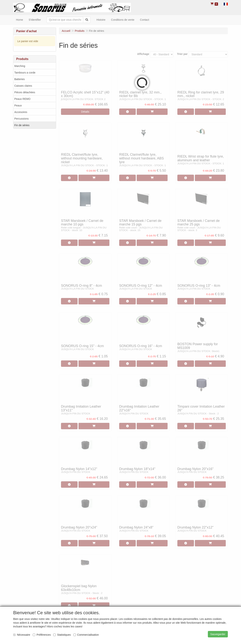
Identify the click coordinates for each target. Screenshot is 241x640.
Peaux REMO (22, 98)
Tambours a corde (24, 72)
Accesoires (20, 112)
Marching (19, 65)
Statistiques (62, 634)
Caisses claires (23, 85)
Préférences (42, 634)
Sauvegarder (217, 634)
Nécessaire (21, 634)
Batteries (19, 79)
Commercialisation (86, 634)
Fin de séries (21, 125)
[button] (226, 4)
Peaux (18, 105)
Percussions (21, 118)
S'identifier (35, 19)
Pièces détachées (24, 92)
